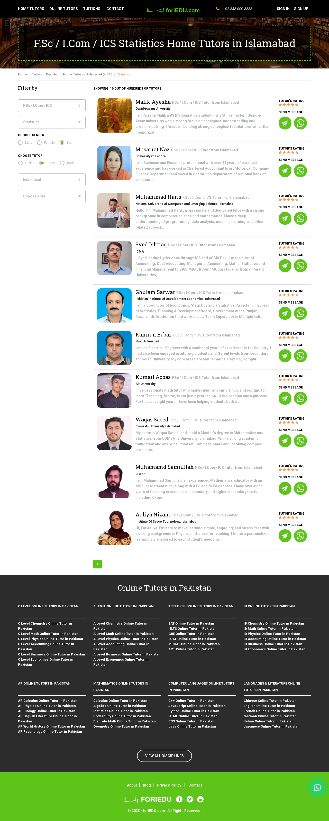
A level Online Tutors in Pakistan (123, 606)
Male (28, 142)
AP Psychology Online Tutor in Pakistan (50, 731)
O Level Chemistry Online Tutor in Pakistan (45, 625)
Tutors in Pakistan (45, 74)
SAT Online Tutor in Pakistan (191, 623)
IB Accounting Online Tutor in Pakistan (275, 639)
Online (29, 163)
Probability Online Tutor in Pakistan (122, 716)
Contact (195, 785)
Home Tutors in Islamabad (82, 74)
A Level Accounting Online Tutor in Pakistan (121, 646)
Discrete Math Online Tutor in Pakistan (124, 721)
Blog (147, 785)
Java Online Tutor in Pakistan (192, 726)
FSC (109, 74)
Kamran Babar (154, 334)
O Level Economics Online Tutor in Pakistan (45, 662)
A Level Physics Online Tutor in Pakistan (125, 639)
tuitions (91, 9)
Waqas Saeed (152, 419)
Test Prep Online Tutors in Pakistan (200, 606)
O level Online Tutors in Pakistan (48, 606)
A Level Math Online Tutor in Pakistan (123, 634)
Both (70, 142)
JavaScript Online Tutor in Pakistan (197, 706)
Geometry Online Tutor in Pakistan (121, 726)
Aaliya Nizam (153, 514)
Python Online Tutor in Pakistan (193, 711)
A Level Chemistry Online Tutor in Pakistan (120, 625)
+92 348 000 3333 (234, 9)
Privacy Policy (169, 785)
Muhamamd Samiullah (165, 466)
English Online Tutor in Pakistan (269, 706)
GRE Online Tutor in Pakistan (191, 634)
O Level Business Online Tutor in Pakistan (51, 654)
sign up (301, 9)
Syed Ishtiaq (151, 244)
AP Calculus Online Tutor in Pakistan (47, 701)
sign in (283, 9)
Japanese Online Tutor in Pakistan (271, 726)
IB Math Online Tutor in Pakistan (270, 628)
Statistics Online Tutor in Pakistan (120, 711)
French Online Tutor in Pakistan (269, 711)
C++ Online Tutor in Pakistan (191, 701)
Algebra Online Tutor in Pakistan (119, 706)
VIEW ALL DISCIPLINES (164, 756)
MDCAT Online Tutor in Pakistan (194, 644)
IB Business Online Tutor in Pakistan (273, 644)
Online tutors (63, 9)
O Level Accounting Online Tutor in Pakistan (46, 646)
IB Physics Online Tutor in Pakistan (272, 634)
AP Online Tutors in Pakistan (44, 683)
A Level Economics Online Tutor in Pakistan (121, 662)
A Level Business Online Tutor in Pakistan (126, 654)
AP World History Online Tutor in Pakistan (51, 726)
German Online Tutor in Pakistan (270, 716)
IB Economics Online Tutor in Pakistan (274, 649)
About (132, 785)
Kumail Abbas (153, 377)
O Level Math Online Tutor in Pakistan (48, 634)
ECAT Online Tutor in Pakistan (192, 639)
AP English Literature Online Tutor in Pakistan (47, 718)
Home (22, 74)
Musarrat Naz (153, 149)
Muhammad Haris (158, 196)
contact (115, 9)
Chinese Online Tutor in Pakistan (270, 701)
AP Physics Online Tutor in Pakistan (47, 706)
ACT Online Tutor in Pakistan (191, 649)
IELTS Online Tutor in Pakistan (192, 628)
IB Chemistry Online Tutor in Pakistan (274, 623)
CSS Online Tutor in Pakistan (191, 721)
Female (49, 142)
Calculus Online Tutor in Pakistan (120, 701)
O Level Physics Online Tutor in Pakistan (50, 639)
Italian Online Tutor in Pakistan (269, 721)
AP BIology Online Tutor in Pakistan (46, 711)
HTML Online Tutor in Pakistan (192, 716)
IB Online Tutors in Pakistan (269, 606)
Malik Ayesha (153, 101)
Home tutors (31, 9)
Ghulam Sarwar (155, 292)
